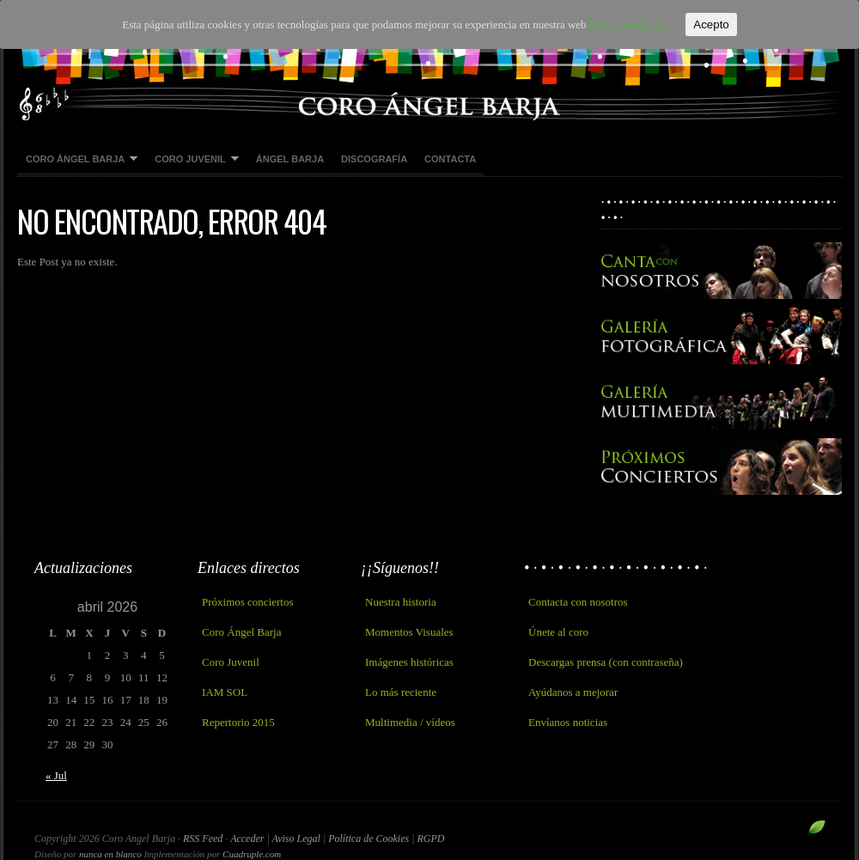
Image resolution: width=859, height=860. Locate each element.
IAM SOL (224, 692)
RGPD (430, 839)
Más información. (628, 24)
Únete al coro (558, 631)
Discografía (374, 159)
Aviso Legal (297, 839)
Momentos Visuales (409, 631)
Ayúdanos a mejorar (573, 692)
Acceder (247, 839)
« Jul (56, 775)
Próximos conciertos (248, 601)
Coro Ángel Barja (77, 160)
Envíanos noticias (567, 722)
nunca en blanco (110, 854)
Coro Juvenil (192, 160)
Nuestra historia (400, 601)
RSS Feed (202, 839)
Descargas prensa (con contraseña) (605, 662)
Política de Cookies (369, 839)
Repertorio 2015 (238, 722)
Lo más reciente (400, 692)
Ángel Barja (290, 159)
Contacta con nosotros (578, 601)
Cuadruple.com (251, 854)
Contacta (450, 159)
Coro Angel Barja (429, 60)
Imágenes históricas (409, 662)
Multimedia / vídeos (410, 722)
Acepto (711, 24)
